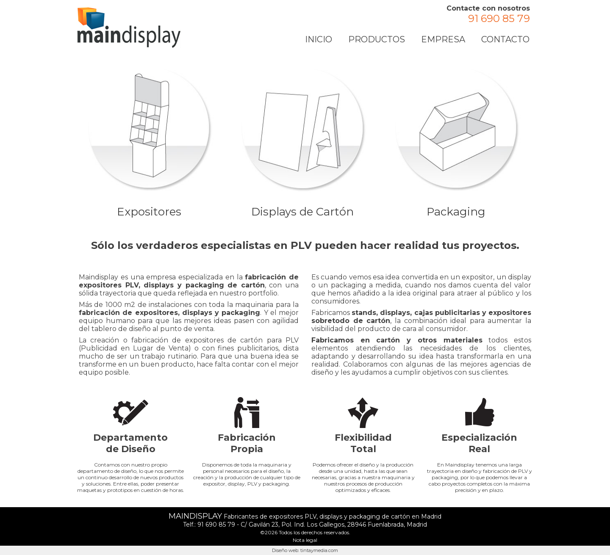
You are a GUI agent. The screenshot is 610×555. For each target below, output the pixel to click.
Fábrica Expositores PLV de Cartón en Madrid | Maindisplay (129, 27)
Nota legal (305, 540)
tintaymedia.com (319, 550)
